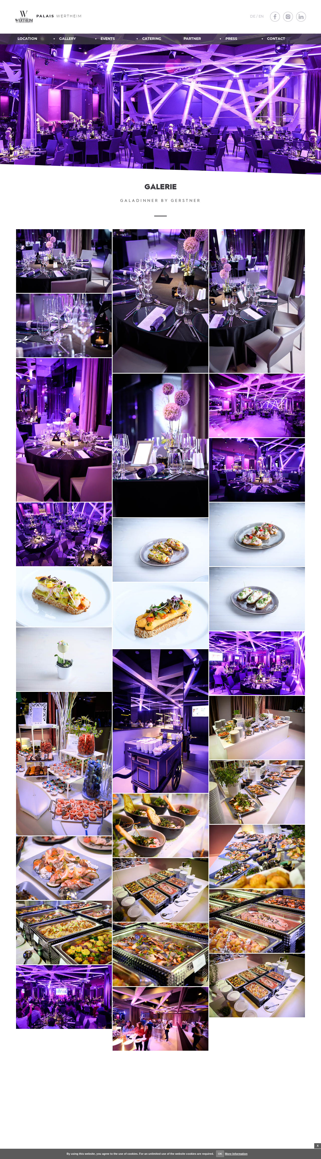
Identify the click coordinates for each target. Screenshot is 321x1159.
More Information (236, 1153)
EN (261, 16)
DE (252, 16)
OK (220, 1153)
